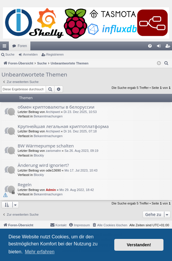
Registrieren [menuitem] (169, 47)
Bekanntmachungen (48, 116)
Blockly (39, 155)
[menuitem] (149, 45)
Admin (51, 190)
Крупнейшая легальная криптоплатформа (63, 126)
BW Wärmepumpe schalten (46, 146)
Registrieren (55, 54)
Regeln (25, 184)
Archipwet (53, 112)
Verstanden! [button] (139, 244)
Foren (22, 46)
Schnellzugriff (5, 47)
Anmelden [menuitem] (160, 47)
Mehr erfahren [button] (39, 251)
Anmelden (30, 54)
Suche (9, 54)
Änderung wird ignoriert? (43, 165)
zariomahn (53, 150)
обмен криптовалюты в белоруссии (56, 107)
